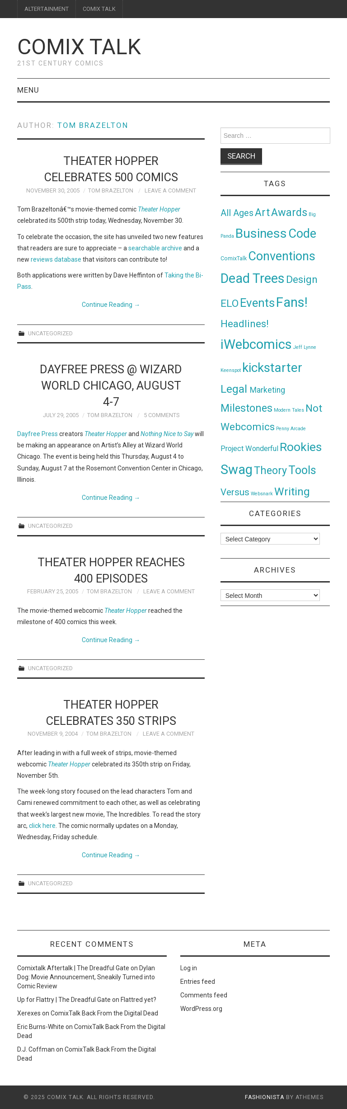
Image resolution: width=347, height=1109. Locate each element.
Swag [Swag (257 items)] (236, 469)
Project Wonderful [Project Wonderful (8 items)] (249, 448)
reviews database (56, 259)
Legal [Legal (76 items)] (235, 388)
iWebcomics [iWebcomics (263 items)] (256, 344)
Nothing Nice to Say (167, 433)
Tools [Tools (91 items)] (302, 470)
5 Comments (161, 415)
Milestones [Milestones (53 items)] (246, 408)
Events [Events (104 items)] (257, 303)
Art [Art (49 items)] (262, 213)
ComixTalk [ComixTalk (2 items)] (233, 258)
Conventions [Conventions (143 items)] (281, 256)
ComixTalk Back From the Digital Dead (104, 1013)
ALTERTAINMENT (46, 8)
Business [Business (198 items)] (261, 233)
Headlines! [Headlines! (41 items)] (244, 323)
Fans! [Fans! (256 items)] (292, 302)
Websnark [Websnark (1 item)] (262, 494)
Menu (28, 89)
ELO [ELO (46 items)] (229, 303)
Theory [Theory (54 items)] (270, 470)
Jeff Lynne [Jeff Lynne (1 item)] (304, 347)
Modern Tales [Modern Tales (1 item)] (289, 410)
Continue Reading (111, 304)
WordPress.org (201, 1008)
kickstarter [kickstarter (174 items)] (272, 367)
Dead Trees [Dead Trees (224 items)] (252, 278)
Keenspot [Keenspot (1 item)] (230, 370)
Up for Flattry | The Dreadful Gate (64, 999)
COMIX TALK (99, 8)
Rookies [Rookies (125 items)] (301, 447)
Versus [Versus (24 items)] (234, 492)
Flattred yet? (138, 999)
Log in (188, 968)
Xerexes (29, 1013)
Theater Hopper (105, 433)
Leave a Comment (170, 190)
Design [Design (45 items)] (302, 279)
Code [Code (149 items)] (302, 233)
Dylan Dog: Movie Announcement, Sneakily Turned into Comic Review (86, 977)
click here (42, 825)
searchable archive (155, 248)
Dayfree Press (37, 433)
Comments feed (203, 995)
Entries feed (197, 981)
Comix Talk (79, 47)
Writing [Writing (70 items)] (292, 491)
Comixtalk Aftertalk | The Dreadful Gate (73, 968)
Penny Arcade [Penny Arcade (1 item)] (291, 429)
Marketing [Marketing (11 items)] (267, 390)
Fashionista (264, 1097)
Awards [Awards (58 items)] (289, 212)
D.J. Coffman (36, 1049)
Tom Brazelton (92, 125)
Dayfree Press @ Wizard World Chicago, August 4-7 (111, 385)
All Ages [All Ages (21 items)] (236, 213)
